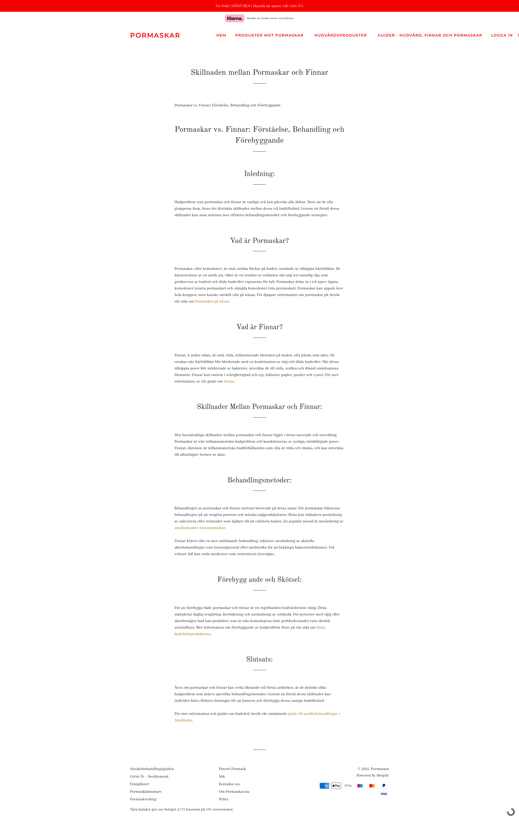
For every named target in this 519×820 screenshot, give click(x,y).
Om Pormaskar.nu (234, 791)
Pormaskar (155, 35)
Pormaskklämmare (146, 791)
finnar (229, 381)
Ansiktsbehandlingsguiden (152, 768)
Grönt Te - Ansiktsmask (149, 776)
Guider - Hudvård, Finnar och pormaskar (431, 35)
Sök (222, 776)
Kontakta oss (229, 784)
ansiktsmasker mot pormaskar (199, 527)
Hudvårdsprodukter (342, 35)
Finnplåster (139, 784)
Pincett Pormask (232, 768)
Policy (224, 799)
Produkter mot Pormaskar (270, 35)
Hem (221, 35)
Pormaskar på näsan (212, 301)
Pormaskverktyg (143, 799)
